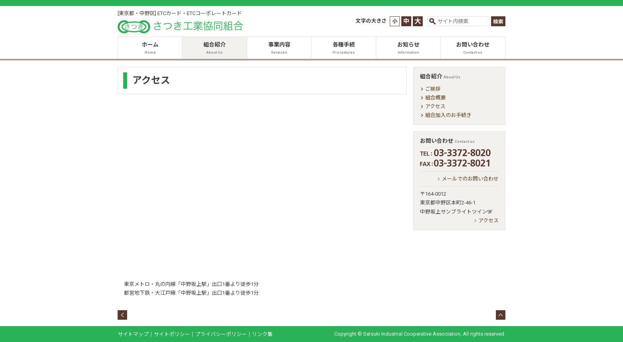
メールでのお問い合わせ (470, 179)
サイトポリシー (172, 334)
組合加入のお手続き (448, 115)
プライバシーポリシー (221, 334)
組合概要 (435, 98)
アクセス (435, 106)
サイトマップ (133, 334)
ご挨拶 (433, 89)
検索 (498, 22)
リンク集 (262, 334)
